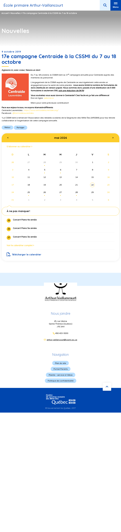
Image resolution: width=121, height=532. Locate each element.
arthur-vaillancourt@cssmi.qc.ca (62, 340)
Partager (20, 127)
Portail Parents (61, 369)
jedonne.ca (49, 98)
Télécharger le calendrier (24, 255)
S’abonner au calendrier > (19, 146)
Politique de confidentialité (60, 380)
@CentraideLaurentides (23, 113)
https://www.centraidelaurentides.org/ (41, 110)
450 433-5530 (61, 333)
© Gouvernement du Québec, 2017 (60, 408)
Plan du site (60, 363)
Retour (7, 127)
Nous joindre (60, 313)
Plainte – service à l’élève (60, 375)
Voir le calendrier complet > (20, 245)
